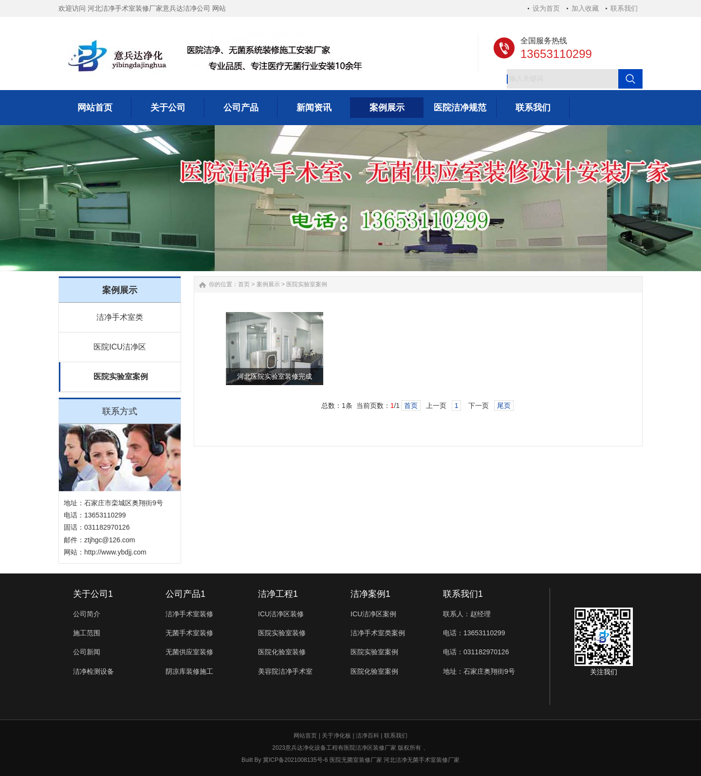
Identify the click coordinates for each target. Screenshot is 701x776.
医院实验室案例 (120, 376)
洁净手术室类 (119, 317)
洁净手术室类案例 (377, 633)
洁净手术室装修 (189, 614)
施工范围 (86, 633)
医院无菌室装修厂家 (356, 760)
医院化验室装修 (282, 652)
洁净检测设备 (93, 671)
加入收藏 (585, 8)
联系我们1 (463, 594)
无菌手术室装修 (189, 633)
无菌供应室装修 (189, 652)
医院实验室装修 (282, 633)
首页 (244, 284)
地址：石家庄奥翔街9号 (479, 671)
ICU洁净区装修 (281, 614)
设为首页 (546, 8)
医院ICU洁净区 (119, 347)
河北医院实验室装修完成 (274, 376)
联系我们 (624, 8)
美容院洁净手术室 (285, 671)
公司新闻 (86, 652)
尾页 (504, 405)
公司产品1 (185, 594)
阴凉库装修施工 (189, 671)
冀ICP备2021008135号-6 (295, 760)
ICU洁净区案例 (373, 614)
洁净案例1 (370, 594)
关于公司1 (93, 594)
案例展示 (268, 284)
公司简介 (86, 614)
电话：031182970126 (476, 652)
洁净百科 (367, 735)
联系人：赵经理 (467, 614)
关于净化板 (336, 735)
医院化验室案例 (374, 671)
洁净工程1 (278, 594)
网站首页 (305, 735)
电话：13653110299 (474, 633)
